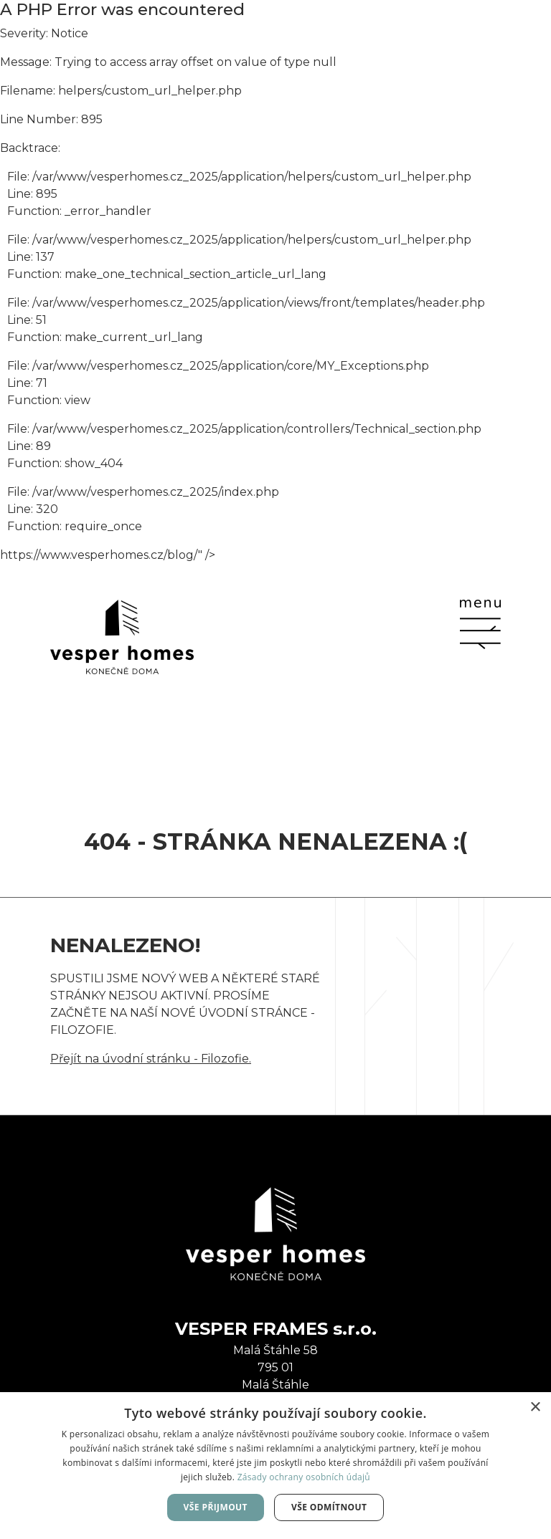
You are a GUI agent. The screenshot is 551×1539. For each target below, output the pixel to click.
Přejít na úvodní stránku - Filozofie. (150, 1058)
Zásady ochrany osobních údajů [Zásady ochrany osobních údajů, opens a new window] (303, 1477)
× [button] (534, 1407)
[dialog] (275, 1465)
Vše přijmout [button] (216, 1507)
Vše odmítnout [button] (329, 1507)
